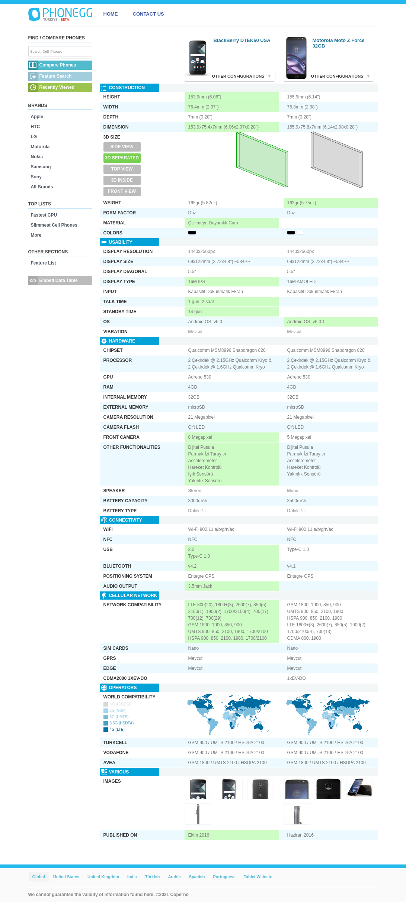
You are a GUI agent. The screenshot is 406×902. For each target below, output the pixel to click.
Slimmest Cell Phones (54, 225)
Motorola (40, 146)
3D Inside (122, 180)
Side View (121, 146)
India (132, 877)
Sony (36, 176)
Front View (122, 191)
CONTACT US (148, 14)
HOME (110, 14)
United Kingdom (103, 877)
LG (34, 136)
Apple (37, 116)
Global (38, 877)
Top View (121, 169)
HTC (35, 126)
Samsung (41, 166)
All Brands (42, 186)
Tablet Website (258, 877)
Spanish (197, 877)
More (36, 235)
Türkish (152, 877)
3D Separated (122, 157)
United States (66, 877)
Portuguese (224, 877)
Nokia (37, 156)
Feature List (43, 263)
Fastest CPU (44, 215)
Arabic (174, 877)
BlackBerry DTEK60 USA (242, 40)
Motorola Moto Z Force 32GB (339, 43)
